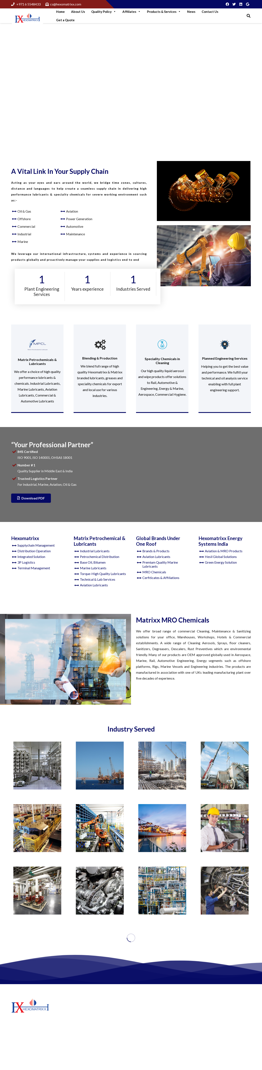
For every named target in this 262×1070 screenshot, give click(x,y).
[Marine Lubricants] (162, 828)
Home (60, 11)
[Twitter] (234, 4)
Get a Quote (65, 20)
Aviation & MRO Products (223, 551)
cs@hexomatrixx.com (226, 1043)
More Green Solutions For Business (99, 1020)
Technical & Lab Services (97, 579)
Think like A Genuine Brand (93, 1046)
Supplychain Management (36, 545)
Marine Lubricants (93, 568)
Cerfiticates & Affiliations (160, 578)
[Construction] (224, 765)
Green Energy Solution (221, 562)
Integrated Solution (31, 557)
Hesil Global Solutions (221, 557)
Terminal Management (33, 568)
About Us (78, 11)
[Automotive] (100, 890)
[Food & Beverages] (37, 765)
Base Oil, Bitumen (93, 562)
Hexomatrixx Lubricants (153, 1015)
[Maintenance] (224, 828)
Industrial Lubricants (95, 551)
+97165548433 (221, 1029)
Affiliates (131, 11)
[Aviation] (224, 890)
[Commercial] (37, 890)
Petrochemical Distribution (99, 557)
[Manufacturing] (162, 765)
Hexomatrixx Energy (151, 1028)
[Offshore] (100, 765)
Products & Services (164, 11)
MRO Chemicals (154, 572)
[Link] (27, 18)
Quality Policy (103, 11)
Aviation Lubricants (94, 585)
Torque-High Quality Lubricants (103, 574)
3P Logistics (26, 562)
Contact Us (210, 11)
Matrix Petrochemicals (152, 1022)
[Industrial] (100, 828)
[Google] (247, 4)
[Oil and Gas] (162, 890)
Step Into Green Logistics (92, 1010)
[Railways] (37, 828)
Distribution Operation (34, 551)
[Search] (248, 16)
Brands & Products (155, 551)
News (191, 11)
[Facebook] (227, 4)
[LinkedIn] (240, 4)
